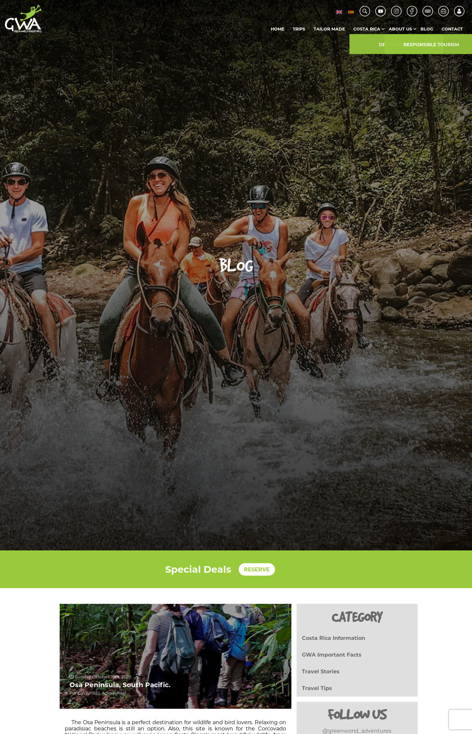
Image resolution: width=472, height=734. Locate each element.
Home (278, 29)
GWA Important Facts (332, 655)
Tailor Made (329, 29)
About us (400, 29)
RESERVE (257, 569)
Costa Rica (366, 29)
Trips (299, 29)
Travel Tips (317, 688)
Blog (427, 29)
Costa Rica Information (333, 638)
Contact (452, 29)
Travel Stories (321, 671)
